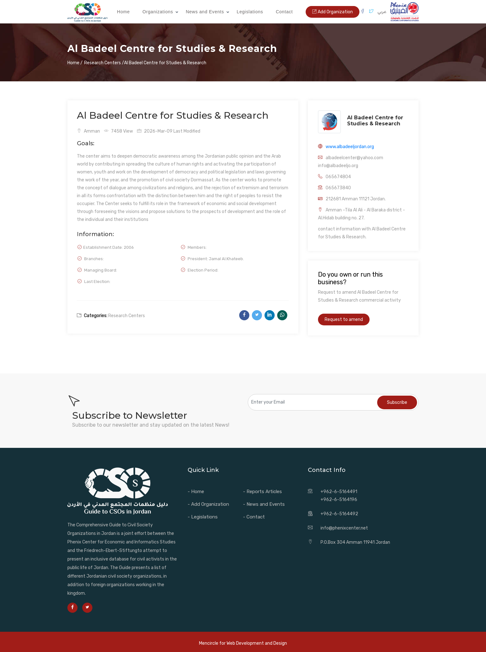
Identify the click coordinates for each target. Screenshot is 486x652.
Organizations (157, 11)
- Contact (254, 517)
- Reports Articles (262, 491)
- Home (196, 491)
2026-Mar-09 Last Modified (168, 131)
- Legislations (203, 517)
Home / (75, 63)
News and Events (205, 11)
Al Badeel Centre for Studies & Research (375, 121)
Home (123, 11)
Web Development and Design (257, 643)
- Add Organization (208, 504)
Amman (88, 131)
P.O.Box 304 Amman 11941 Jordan (355, 542)
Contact (284, 11)
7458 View (118, 131)
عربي (381, 11)
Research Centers (126, 315)
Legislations (250, 11)
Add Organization (332, 12)
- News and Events (264, 504)
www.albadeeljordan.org (350, 146)
